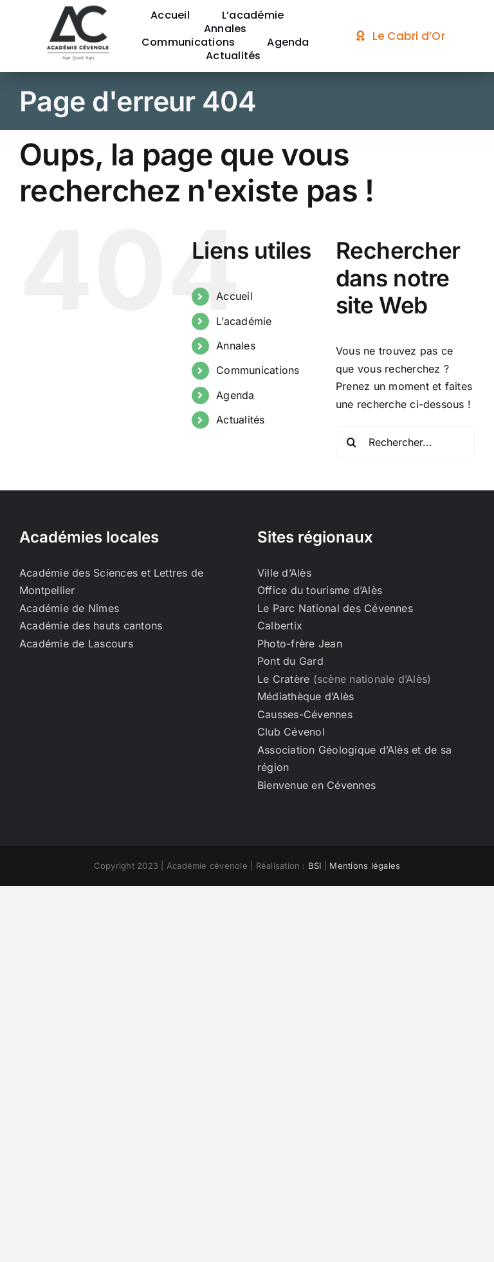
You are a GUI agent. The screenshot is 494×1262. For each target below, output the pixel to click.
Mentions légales (364, 865)
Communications (257, 370)
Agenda (235, 395)
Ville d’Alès (284, 572)
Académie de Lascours (76, 643)
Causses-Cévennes (304, 714)
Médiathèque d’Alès (305, 696)
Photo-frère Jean (299, 643)
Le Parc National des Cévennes (335, 608)
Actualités (240, 419)
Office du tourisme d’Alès (319, 590)
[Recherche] (352, 442)
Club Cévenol (291, 731)
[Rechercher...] (405, 442)
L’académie (243, 321)
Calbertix (279, 625)
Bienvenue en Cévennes (316, 785)
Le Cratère (283, 679)
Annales (235, 345)
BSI (315, 865)
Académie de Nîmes (69, 608)
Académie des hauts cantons (90, 625)
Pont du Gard (290, 660)
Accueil (234, 296)
